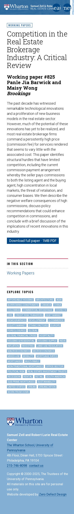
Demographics (17, 320)
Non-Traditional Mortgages (25, 366)
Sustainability (46, 381)
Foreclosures (16, 330)
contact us (36, 466)
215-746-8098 (17, 466)
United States (16, 387)
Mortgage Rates (47, 356)
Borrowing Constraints (23, 305)
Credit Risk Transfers (29, 315)
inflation (13, 346)
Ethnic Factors (38, 325)
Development (37, 320)
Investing (28, 346)
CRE (10, 315)
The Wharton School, (21, 445)
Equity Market (17, 325)
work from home (18, 392)
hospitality (46, 335)
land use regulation (49, 346)
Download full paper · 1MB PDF (32, 241)
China (57, 305)
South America (55, 376)
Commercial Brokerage (37, 310)
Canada (46, 305)
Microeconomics (43, 351)
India (63, 340)
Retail (39, 376)
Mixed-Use (14, 356)
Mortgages (15, 361)
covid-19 (61, 310)
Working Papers (19, 25)
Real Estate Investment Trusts (47, 371)
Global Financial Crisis (22, 335)
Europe (55, 325)
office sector (54, 366)
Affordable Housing (20, 299)
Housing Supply (47, 340)
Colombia (14, 310)
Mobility (28, 356)
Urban (32, 387)
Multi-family (32, 361)
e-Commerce (56, 320)
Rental (27, 376)
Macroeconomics (19, 351)
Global (33, 330)
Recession (14, 376)
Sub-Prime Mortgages (21, 381)
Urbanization (47, 387)
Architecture (44, 299)
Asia (59, 299)
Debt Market (54, 315)
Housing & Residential (21, 340)
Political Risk (16, 371)
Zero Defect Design (53, 494)
